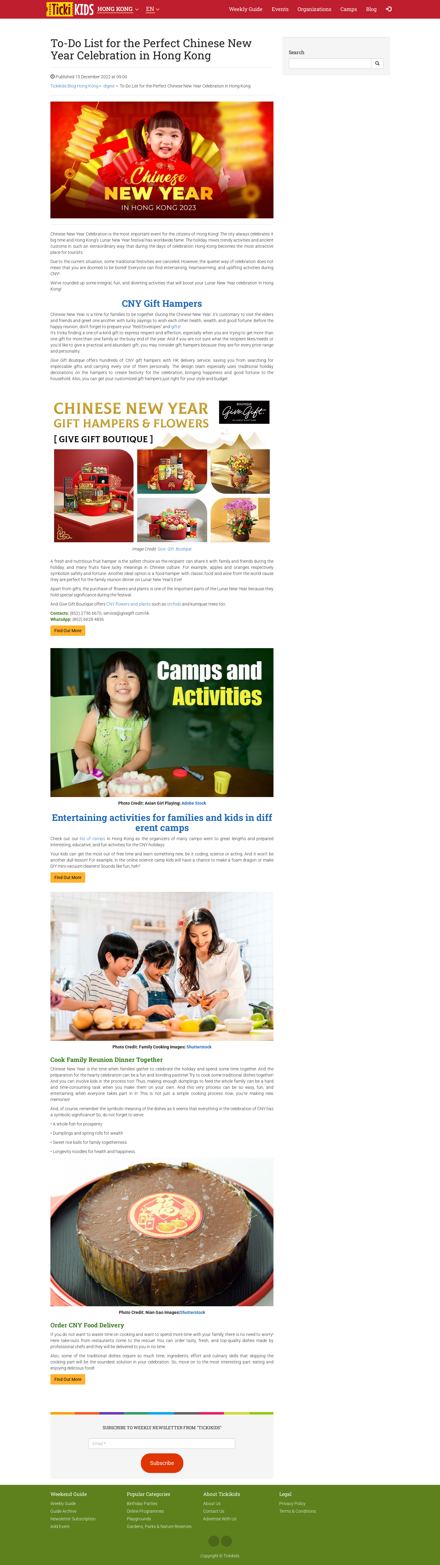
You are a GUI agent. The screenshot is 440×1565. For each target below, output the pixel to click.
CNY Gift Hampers (162, 303)
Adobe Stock (194, 803)
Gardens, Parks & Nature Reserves (159, 1526)
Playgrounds (139, 1518)
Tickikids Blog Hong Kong (74, 85)
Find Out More (67, 630)
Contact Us (213, 1511)
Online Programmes (145, 1511)
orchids (174, 604)
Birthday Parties (142, 1503)
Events (280, 9)
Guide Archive (63, 1511)
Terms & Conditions (297, 1511)
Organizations (314, 9)
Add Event (60, 1526)
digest (109, 85)
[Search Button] (377, 63)
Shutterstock (198, 1046)
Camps (348, 9)
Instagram (226, 1541)
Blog (371, 9)
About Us (212, 1503)
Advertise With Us (220, 1518)
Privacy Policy (292, 1503)
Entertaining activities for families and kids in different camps (162, 822)
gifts (175, 326)
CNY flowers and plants (128, 604)
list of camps (92, 838)
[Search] (330, 63)
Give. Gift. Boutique (175, 549)
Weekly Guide (245, 9)
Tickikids (231, 1555)
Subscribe (162, 1463)
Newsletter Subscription (73, 1518)
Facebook (213, 1541)
